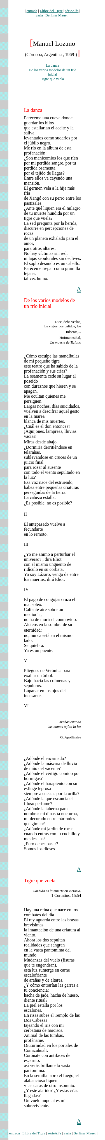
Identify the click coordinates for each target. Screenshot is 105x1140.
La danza (33, 110)
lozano (52, 6)
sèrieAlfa (72, 11)
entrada (32, 11)
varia (39, 15)
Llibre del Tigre (51, 11)
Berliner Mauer (56, 15)
